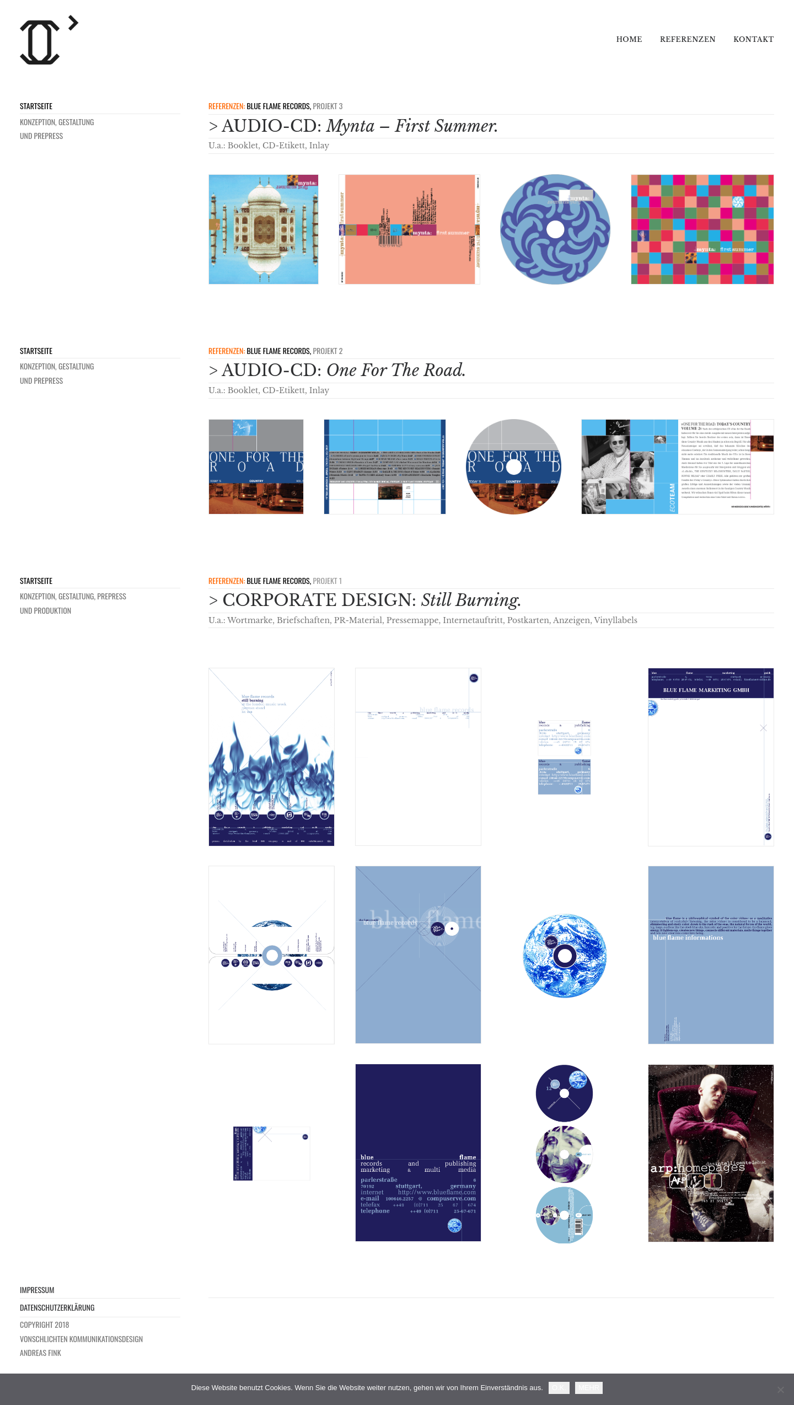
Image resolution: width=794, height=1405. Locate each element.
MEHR (588, 1387)
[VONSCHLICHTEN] (49, 40)
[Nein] (780, 1389)
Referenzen (688, 39)
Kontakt (753, 39)
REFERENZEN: (226, 105)
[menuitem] (633, 39)
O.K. (559, 1387)
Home (629, 39)
